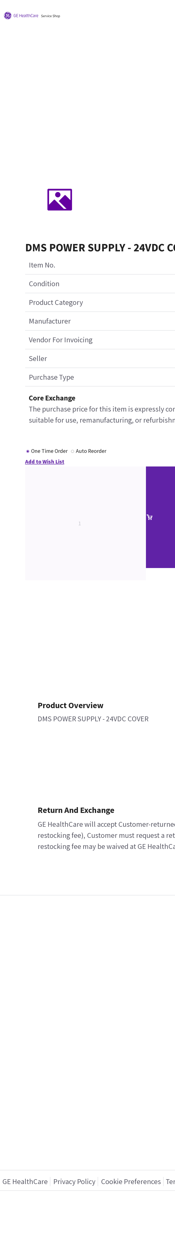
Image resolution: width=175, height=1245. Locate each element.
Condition (44, 283)
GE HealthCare (25, 1181)
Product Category (56, 302)
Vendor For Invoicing (60, 339)
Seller (38, 358)
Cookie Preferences (131, 1181)
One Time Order (49, 450)
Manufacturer (50, 321)
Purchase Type (51, 377)
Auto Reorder (91, 450)
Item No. (42, 265)
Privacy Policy (74, 1181)
